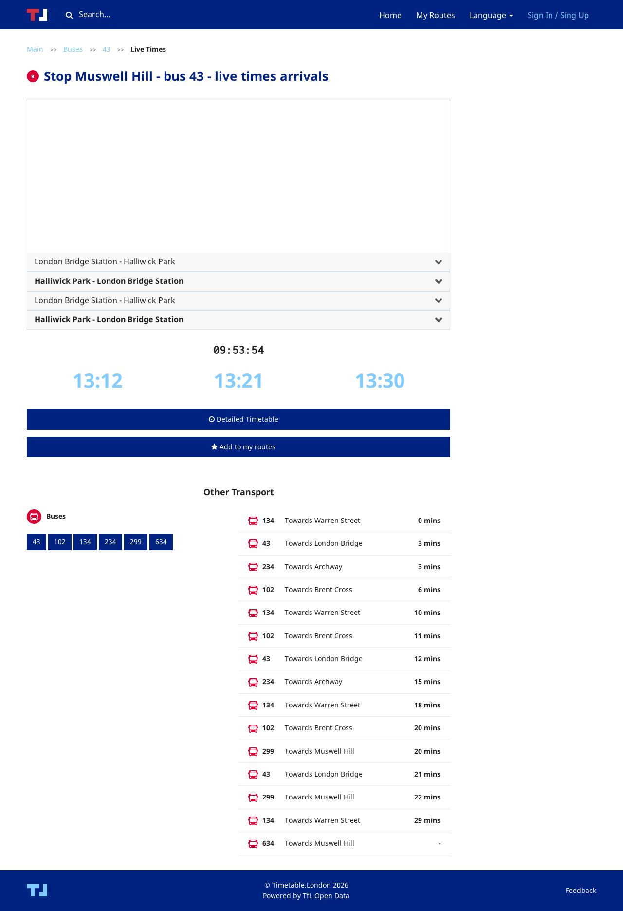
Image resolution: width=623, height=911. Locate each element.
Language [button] (491, 15)
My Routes (435, 15)
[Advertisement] (238, 180)
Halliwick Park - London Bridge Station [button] (109, 281)
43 (106, 49)
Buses (73, 49)
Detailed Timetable (243, 419)
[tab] (238, 191)
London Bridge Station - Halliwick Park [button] (105, 261)
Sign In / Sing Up (558, 15)
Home (390, 15)
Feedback (581, 890)
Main (35, 49)
